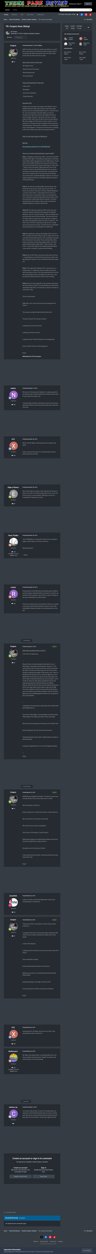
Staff (22, 14)
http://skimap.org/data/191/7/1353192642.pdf (36, 146)
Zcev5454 (13, 896)
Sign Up (88, 3)
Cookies (60, 1241)
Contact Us (53, 1241)
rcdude (13, 587)
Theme (35, 1241)
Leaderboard (40, 14)
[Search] (69, 9)
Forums (6, 14)
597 (13, 503)
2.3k (13, 1067)
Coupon (15, 31)
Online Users (30, 14)
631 (13, 62)
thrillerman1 (13, 1051)
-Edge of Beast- (13, 487)
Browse (8, 10)
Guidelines (14, 14)
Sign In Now (43, 1176)
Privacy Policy (44, 1241)
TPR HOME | (61, 14)
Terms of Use (7, 1251)
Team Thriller (13, 535)
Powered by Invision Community (48, 1243)
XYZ (13, 439)
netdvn (13, 388)
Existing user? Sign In (75, 4)
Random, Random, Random (32, 33)
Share (9, 37)
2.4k (13, 603)
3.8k (13, 455)
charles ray (13, 1107)
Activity (15, 10)
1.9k (13, 551)
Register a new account (20, 1176)
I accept (87, 1250)
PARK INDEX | (68, 14)
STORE (74, 14)
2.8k (13, 404)
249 (13, 912)
